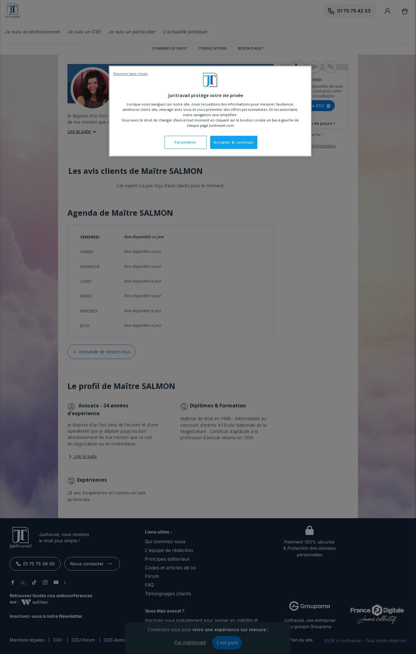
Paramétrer (186, 142)
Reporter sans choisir (130, 73)
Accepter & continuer (234, 142)
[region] (210, 111)
